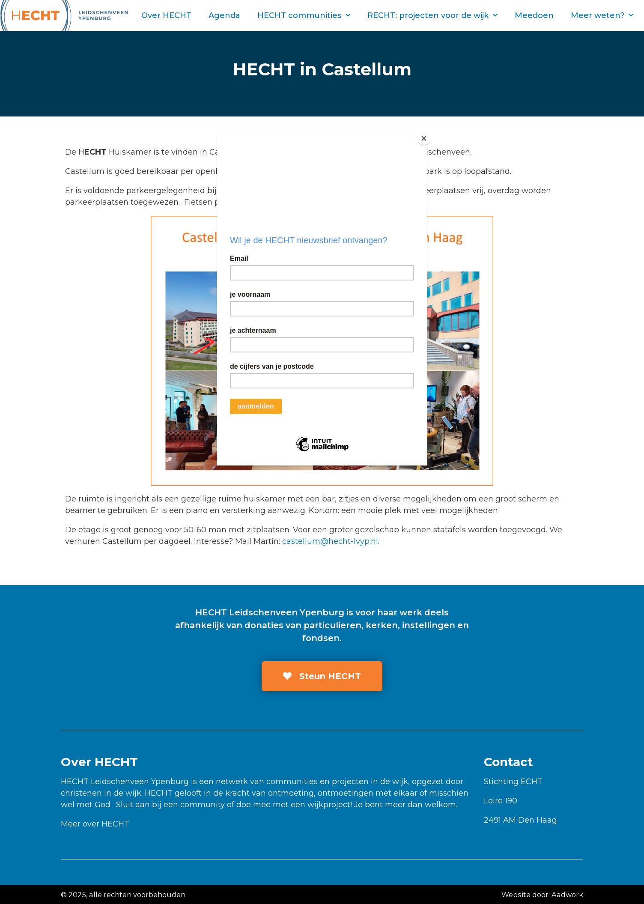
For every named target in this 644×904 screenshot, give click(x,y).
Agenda (224, 15)
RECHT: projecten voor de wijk (432, 16)
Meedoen (534, 15)
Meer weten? (602, 16)
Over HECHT (166, 15)
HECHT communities (303, 16)
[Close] (424, 137)
